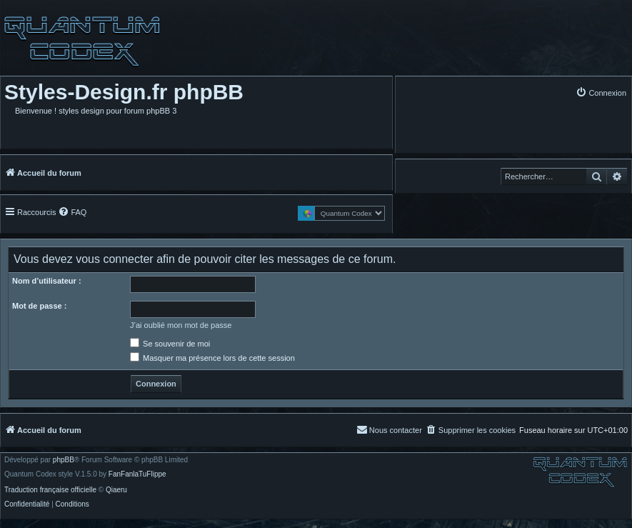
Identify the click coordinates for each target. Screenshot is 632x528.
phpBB (63, 460)
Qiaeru (116, 490)
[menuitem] (601, 92)
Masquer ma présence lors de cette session (212, 358)
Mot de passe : (39, 306)
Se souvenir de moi (170, 343)
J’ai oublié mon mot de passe (180, 325)
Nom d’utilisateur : (46, 281)
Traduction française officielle (50, 490)
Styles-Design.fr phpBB (124, 92)
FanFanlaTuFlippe (137, 474)
